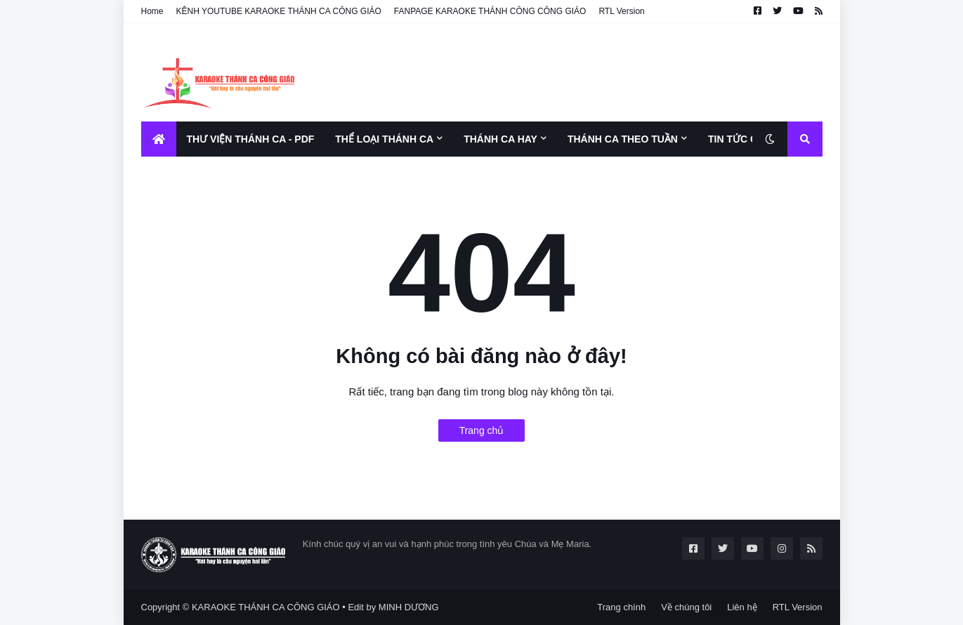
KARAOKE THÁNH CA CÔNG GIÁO (266, 607)
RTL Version (621, 11)
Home (152, 11)
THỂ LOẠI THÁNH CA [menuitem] (384, 139)
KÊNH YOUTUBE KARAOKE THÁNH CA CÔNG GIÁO (278, 11)
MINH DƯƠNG (409, 607)
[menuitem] (158, 139)
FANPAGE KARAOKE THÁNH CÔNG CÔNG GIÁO (490, 11)
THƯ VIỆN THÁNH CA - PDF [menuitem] (251, 139)
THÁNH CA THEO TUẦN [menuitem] (623, 139)
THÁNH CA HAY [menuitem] (500, 139)
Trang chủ (481, 430)
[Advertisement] (567, 72)
